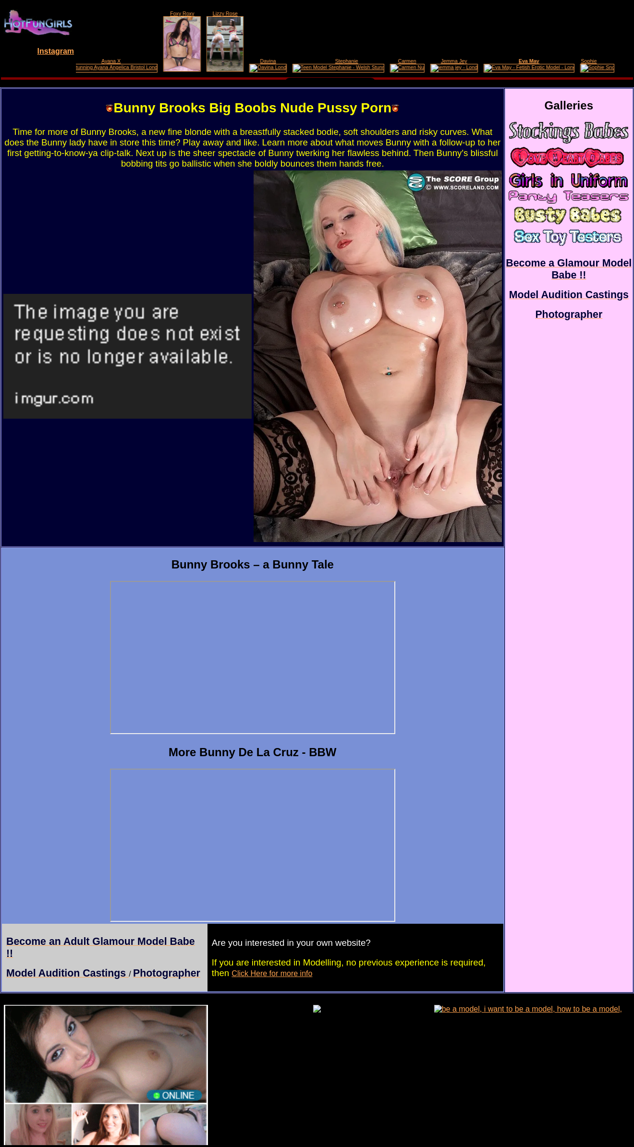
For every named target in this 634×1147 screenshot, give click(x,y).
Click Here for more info (272, 973)
